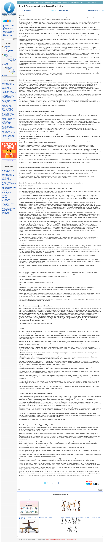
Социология (8, 66)
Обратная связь (7, 32)
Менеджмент (12, 59)
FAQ (4, 34)
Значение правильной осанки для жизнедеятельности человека (37, 517)
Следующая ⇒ (63, 10)
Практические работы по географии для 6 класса (9, 184)
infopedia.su (21, 540)
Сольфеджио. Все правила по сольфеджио (7, 204)
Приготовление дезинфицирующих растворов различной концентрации (8, 86)
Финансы (12, 71)
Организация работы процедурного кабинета (9, 102)
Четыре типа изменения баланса (8, 132)
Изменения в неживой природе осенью (8, 194)
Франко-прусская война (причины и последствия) (8, 96)
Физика (9, 68)
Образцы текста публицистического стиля (8, 128)
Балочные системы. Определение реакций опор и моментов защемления (8, 211)
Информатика (5, 53)
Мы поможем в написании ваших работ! (9, 159)
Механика (13, 60)
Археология (6, 46)
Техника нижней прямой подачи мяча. (9, 92)
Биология (7, 47)
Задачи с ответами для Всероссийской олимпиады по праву (9, 137)
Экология (4, 75)
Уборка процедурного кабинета (6, 199)
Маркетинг (9, 56)
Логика (6, 55)
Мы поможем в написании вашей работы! (68, 539)
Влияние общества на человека (8, 171)
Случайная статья (8, 27)
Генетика (8, 49)
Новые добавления (8, 31)
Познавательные (50, 2)
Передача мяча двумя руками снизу (72, 499)
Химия (13, 72)
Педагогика (5, 63)
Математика (11, 58)
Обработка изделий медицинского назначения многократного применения (8, 121)
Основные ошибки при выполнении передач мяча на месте (80, 517)
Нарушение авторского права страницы (52, 539)
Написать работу (8, 35)
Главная (20, 2)
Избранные (28, 2)
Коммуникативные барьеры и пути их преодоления (8, 115)
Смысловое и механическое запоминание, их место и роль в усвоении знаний (7, 108)
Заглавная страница (9, 24)
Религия (5, 64)
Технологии (9, 67)
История (5, 54)
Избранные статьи (8, 25)
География (10, 50)
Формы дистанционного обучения (30, 499)
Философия (12, 70)
